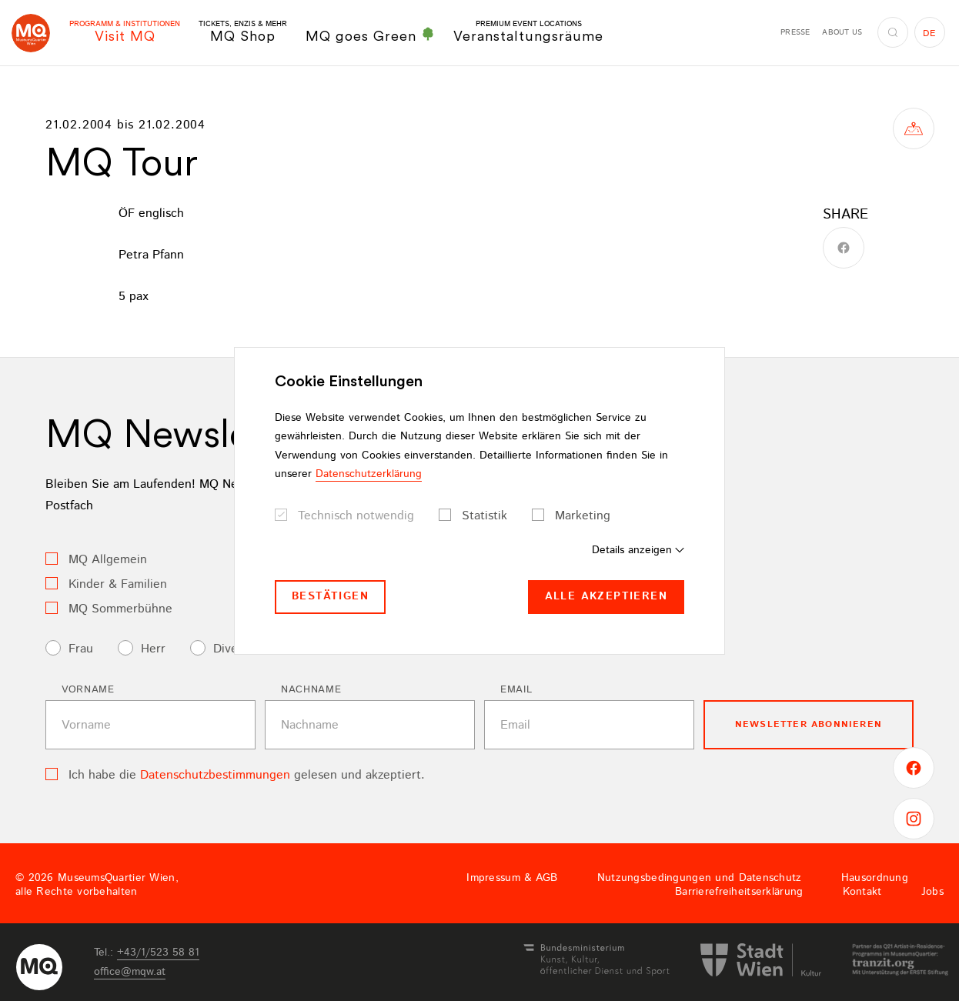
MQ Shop (243, 32)
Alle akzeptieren (606, 596)
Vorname (88, 689)
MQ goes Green (370, 35)
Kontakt (862, 891)
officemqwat (129, 971)
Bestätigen (330, 596)
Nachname (311, 689)
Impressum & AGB (511, 878)
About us (842, 32)
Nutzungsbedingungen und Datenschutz (699, 878)
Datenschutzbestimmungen (215, 775)
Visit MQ (124, 32)
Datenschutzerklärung (369, 474)
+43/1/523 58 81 (158, 952)
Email (516, 689)
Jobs (932, 891)
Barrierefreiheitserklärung (739, 891)
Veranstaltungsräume (528, 32)
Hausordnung (874, 878)
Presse (795, 32)
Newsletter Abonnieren (808, 724)
